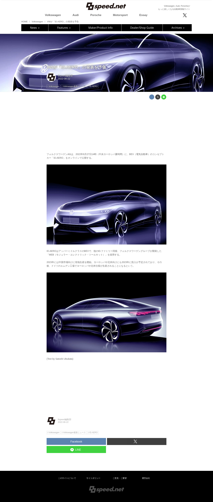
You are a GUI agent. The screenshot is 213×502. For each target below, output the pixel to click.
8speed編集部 (65, 75)
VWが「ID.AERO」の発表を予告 (76, 67)
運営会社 (146, 478)
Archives (178, 28)
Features (64, 28)
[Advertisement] (106, 125)
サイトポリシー (93, 478)
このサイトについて (67, 478)
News (35, 28)
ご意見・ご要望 (120, 478)
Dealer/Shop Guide (142, 28)
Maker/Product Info (100, 28)
